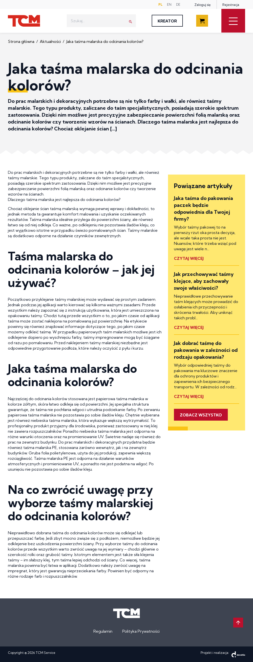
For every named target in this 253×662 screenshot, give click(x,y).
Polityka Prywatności (141, 631)
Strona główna (21, 41)
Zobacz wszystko (201, 414)
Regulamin (102, 631)
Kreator (167, 20)
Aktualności (51, 41)
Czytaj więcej (189, 258)
